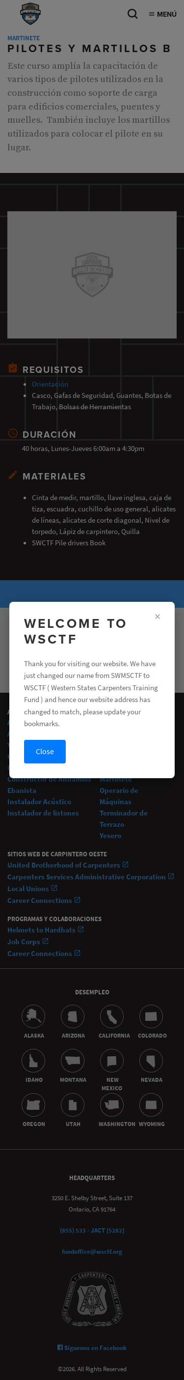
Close (45, 751)
